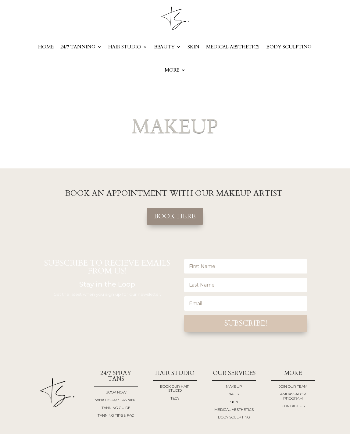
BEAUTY (164, 47)
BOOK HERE (175, 216)
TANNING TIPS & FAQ (116, 415)
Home (46, 47)
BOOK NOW (116, 392)
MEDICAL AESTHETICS (232, 47)
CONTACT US (293, 406)
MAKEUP (234, 386)
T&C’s (174, 398)
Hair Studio (124, 47)
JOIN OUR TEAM (293, 386)
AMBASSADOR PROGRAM (293, 396)
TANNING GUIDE (116, 407)
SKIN (193, 47)
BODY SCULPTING (289, 47)
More (172, 70)
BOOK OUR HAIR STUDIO (175, 388)
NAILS (234, 394)
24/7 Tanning (77, 47)
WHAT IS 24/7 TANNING (116, 399)
